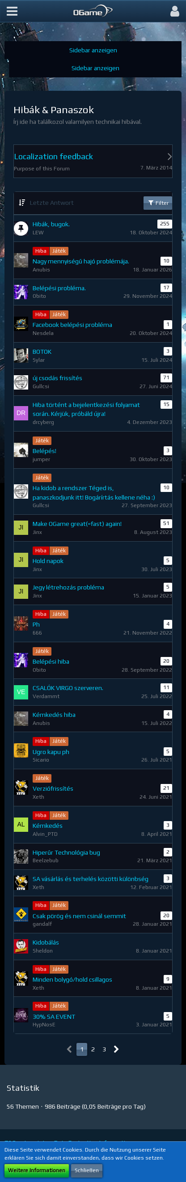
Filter (158, 202)
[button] (12, 11)
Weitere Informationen (36, 1170)
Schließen (87, 1170)
